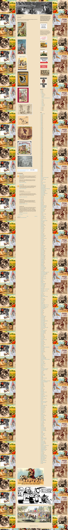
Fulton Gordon (42, 286)
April (42, 102)
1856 (41, 122)
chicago (42, 237)
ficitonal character (43, 278)
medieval (42, 346)
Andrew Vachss (43, 189)
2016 (41, 91)
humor (41, 309)
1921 (41, 160)
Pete (41, 376)
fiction (41, 279)
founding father (43, 284)
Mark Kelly (42, 341)
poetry (41, 387)
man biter (42, 338)
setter (41, 413)
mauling (42, 345)
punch (41, 397)
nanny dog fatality (43, 358)
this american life (43, 427)
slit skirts (42, 418)
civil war (42, 239)
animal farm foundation (43, 193)
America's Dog (26, 5)
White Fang (42, 456)
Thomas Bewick (43, 428)
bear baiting (42, 210)
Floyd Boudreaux (43, 283)
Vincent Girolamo (43, 443)
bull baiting (42, 221)
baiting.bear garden (43, 205)
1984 (41, 172)
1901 (41, 142)
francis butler (42, 285)
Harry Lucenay (42, 299)
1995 (41, 176)
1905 (41, 146)
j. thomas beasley (43, 316)
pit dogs (42, 383)
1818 (41, 117)
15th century (42, 113)
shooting (42, 416)
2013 (41, 108)
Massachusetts (43, 344)
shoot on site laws (43, 415)
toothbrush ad (42, 435)
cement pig (42, 233)
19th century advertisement (44, 177)
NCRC (41, 360)
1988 (41, 175)
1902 (41, 143)
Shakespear (42, 414)
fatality (41, 277)
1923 (41, 162)
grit (41, 297)
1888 (41, 131)
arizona (42, 196)
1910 (41, 151)
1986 (41, 173)
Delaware (42, 254)
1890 (41, 133)
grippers (42, 294)
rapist (41, 403)
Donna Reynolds (43, 267)
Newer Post (19, 216)
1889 (41, 132)
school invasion (43, 411)
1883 (41, 129)
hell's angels (42, 300)
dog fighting (42, 262)
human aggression (43, 307)
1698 (41, 114)
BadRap (42, 203)
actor (41, 180)
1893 (41, 136)
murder (42, 352)
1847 (41, 121)
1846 (41, 120)
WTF (41, 461)
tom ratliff (42, 434)
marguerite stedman (43, 339)
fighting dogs (42, 281)
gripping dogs (42, 295)
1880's (41, 128)
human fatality (42, 308)
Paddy (41, 371)
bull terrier (42, 222)
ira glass (42, 315)
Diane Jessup (42, 256)
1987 (41, 174)
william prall (42, 459)
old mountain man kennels (44, 368)
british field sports (43, 218)
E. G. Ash (42, 270)
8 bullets (42, 178)
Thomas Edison (43, 429)
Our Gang (42, 370)
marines (42, 340)
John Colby (42, 322)
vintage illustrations (43, 447)
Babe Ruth (42, 202)
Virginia (42, 451)
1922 (41, 161)
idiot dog (42, 310)
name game (42, 355)
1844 (41, 119)
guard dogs (42, 298)
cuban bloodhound (43, 248)
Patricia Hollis (42, 374)
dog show (42, 263)
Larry (41, 329)
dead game (42, 252)
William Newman (43, 458)
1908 (41, 149)
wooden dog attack (43, 460)
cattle (41, 232)
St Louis (42, 421)
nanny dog (42, 356)
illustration (42, 312)
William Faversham (43, 457)
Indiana (42, 313)
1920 (41, 159)
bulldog (42, 223)
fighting (42, 280)
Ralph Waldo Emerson (43, 401)
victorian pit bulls (43, 442)
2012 (41, 109)
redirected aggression (43, 405)
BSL (41, 219)
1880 (41, 127)
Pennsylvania (42, 375)
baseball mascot (43, 209)
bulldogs (42, 226)
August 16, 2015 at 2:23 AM (22, 188)
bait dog (42, 204)
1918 (41, 157)
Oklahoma (42, 367)
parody (42, 373)
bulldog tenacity (43, 225)
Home (27, 216)
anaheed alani (42, 187)
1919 (41, 158)
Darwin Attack (42, 250)
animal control (42, 191)
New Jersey (42, 361)
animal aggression (43, 190)
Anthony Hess (42, 195)
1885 (41, 130)
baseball (42, 208)
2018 (41, 90)
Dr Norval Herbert (43, 268)
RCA (41, 404)
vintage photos (42, 448)
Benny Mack (42, 211)
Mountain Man (42, 351)
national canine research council (45, 359)
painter (42, 372)
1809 (41, 116)
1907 (41, 148)
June (42, 100)
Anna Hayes (42, 194)
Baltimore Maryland (43, 206)
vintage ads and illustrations (44, 445)
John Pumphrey (43, 325)
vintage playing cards (43, 449)
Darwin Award (42, 251)
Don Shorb (42, 266)
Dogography (42, 265)
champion (42, 234)
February (43, 104)
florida (41, 282)
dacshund (42, 249)
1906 (41, 147)
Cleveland (42, 241)
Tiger (41, 432)
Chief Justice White (43, 238)
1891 (41, 134)
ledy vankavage (43, 331)
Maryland (42, 343)
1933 (41, 165)
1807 (41, 115)
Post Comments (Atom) (23, 217)
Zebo (41, 463)
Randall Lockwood (43, 402)
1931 (41, 164)
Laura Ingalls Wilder (43, 330)
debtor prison (42, 253)
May (42, 101)
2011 (41, 110)
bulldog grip (42, 224)
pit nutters (42, 385)
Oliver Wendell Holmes (43, 369)
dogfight (42, 264)
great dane (42, 293)
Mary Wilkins (42, 342)
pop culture (42, 389)
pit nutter (42, 384)
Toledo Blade (42, 433)
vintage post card (43, 450)
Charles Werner (43, 235)
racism (41, 399)
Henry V (42, 301)
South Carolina (42, 419)
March (42, 103)
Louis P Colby (42, 337)
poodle (42, 388)
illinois (41, 311)
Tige (41, 431)
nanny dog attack (43, 357)
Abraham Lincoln (43, 179)
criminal (42, 247)
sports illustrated (43, 420)
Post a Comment (20, 214)
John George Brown (43, 323)
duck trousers (42, 269)
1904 (41, 145)
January (43, 105)
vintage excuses (43, 446)
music (41, 353)
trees (41, 436)
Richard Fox (42, 406)
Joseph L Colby (43, 326)
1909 (41, 150)
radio (41, 400)
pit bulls (42, 382)
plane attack (42, 386)
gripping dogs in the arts (44, 296)
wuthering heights (43, 462)
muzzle (42, 354)
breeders (42, 217)
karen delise (42, 328)
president (42, 391)
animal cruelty (42, 192)
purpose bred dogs (43, 398)
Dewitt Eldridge (43, 255)
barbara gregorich (43, 207)
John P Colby (42, 324)
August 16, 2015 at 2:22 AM (22, 182)
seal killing (42, 412)
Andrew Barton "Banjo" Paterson (45, 188)
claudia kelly (42, 240)
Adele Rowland (43, 182)
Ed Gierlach (42, 271)
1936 (41, 166)
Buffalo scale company (43, 220)
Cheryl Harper (42, 236)
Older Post (36, 216)
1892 (41, 135)
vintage (42, 444)
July (42, 99)
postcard (42, 390)
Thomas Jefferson (43, 430)
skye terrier (42, 417)
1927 (41, 163)
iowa (41, 314)
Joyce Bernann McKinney (44, 327)
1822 (41, 118)
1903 (41, 144)
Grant (41, 292)
